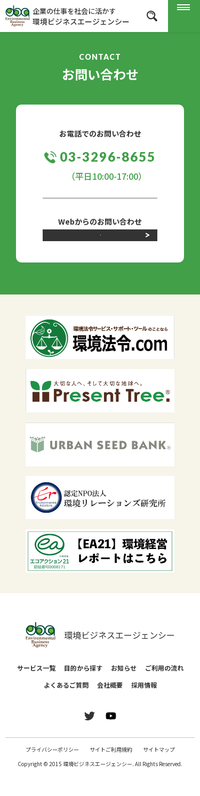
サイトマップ (159, 770)
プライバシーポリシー (52, 770)
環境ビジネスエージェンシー (100, 655)
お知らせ (124, 687)
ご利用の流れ (164, 687)
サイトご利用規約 (111, 770)
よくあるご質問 (66, 705)
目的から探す (83, 687)
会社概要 (110, 705)
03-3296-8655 (107, 156)
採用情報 (144, 705)
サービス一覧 (36, 687)
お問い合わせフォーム (100, 250)
